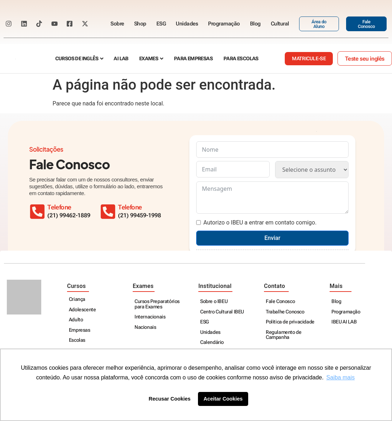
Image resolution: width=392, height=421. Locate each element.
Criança (77, 299)
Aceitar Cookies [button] (223, 399)
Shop (140, 23)
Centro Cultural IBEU (222, 312)
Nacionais (145, 327)
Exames (148, 59)
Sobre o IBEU (213, 301)
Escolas (77, 340)
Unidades (187, 23)
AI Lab (121, 59)
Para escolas (241, 59)
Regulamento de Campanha (283, 334)
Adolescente (82, 310)
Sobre (117, 23)
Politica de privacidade (290, 322)
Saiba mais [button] (340, 377)
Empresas (79, 330)
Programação (224, 23)
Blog (255, 23)
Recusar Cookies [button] (170, 399)
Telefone (130, 207)
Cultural (280, 23)
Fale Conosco (280, 301)
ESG (161, 23)
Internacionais (149, 317)
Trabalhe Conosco (285, 312)
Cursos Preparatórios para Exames (157, 303)
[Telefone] (108, 211)
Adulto (76, 320)
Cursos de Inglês (76, 59)
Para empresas (193, 59)
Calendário (212, 342)
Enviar (272, 238)
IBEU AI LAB (344, 322)
